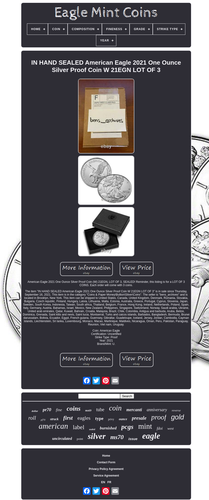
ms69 (88, 410)
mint (145, 426)
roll (32, 418)
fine (59, 410)
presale (139, 418)
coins (74, 408)
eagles (84, 418)
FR (109, 482)
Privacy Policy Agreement (106, 469)
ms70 (117, 437)
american (53, 426)
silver (97, 436)
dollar (35, 411)
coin (115, 408)
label (78, 427)
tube (100, 409)
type (99, 418)
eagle (151, 436)
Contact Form (106, 462)
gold (177, 417)
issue (132, 439)
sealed (92, 429)
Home (106, 455)
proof (158, 417)
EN (103, 482)
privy (111, 419)
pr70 (47, 409)
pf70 (43, 419)
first (68, 418)
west (170, 428)
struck (54, 419)
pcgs (127, 426)
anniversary (157, 409)
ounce (123, 419)
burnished (108, 428)
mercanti (134, 409)
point (80, 439)
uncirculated (62, 439)
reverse (176, 410)
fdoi (160, 428)
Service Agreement (106, 475)
